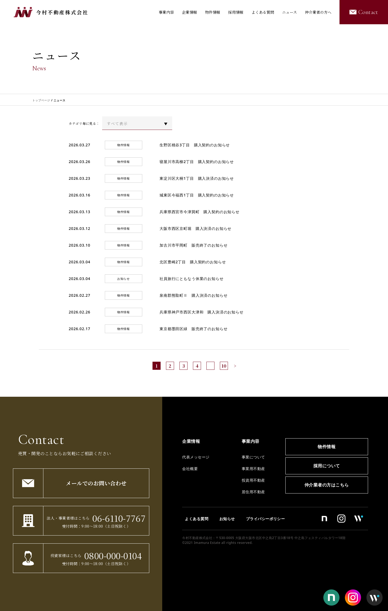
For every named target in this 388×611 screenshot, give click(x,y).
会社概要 (190, 468)
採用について (326, 466)
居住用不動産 (253, 491)
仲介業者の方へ (318, 12)
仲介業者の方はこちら (326, 485)
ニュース (289, 12)
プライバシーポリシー (265, 518)
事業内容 (166, 12)
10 (223, 366)
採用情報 (235, 12)
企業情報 (189, 12)
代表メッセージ (195, 457)
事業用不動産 (253, 468)
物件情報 (212, 12)
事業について (253, 457)
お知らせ (227, 518)
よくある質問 (262, 12)
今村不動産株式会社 (62, 12)
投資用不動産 (253, 480)
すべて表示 (117, 123)
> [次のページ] (235, 366)
